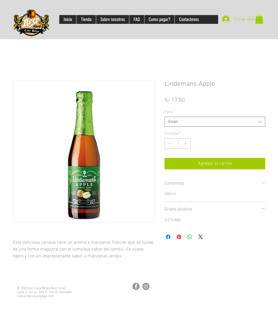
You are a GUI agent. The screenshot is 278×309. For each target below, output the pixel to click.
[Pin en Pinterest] (179, 236)
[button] (259, 19)
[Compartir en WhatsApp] (189, 236)
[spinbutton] (177, 144)
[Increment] (186, 144)
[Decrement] (168, 144)
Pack (170, 112)
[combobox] (215, 122)
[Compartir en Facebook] (168, 236)
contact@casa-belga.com (35, 296)
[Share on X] (200, 236)
